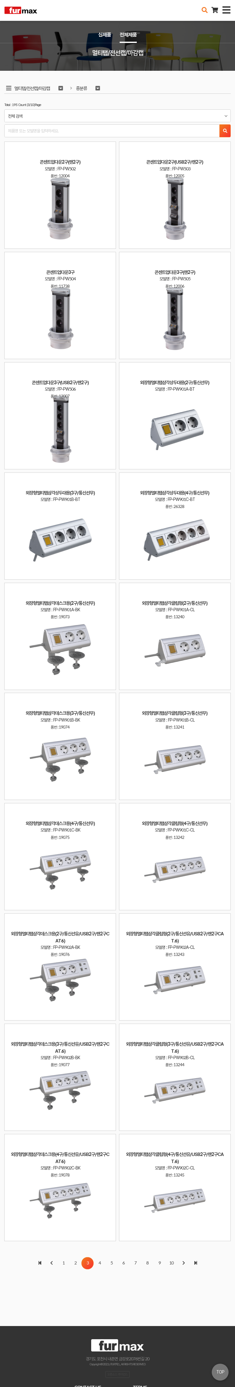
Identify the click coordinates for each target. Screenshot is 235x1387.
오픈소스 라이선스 (117, 1374)
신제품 (104, 35)
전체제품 (128, 35)
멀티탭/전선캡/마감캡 (32, 88)
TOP (220, 1372)
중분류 (81, 88)
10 (171, 1262)
